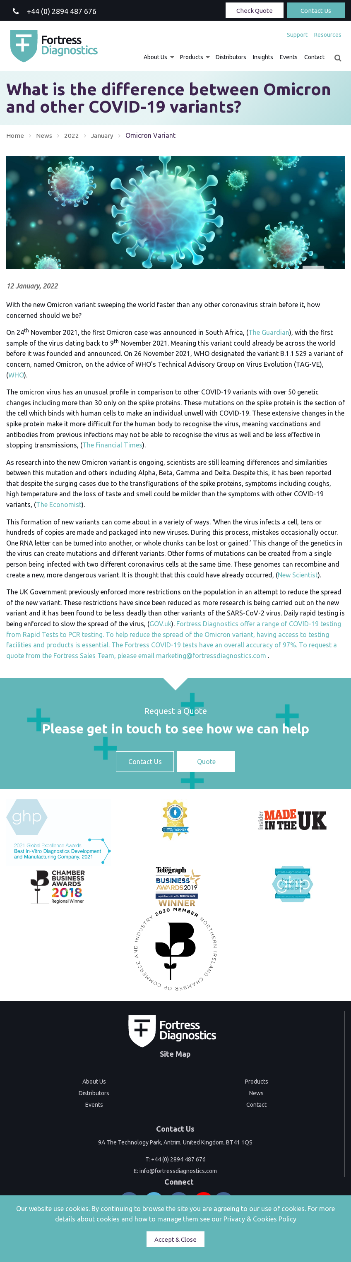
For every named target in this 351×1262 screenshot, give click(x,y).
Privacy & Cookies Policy (260, 1219)
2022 (71, 135)
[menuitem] (297, 34)
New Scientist (298, 575)
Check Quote (254, 10)
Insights (263, 57)
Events (289, 57)
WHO (16, 375)
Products (191, 57)
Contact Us (316, 10)
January (103, 135)
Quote (206, 761)
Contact (314, 57)
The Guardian (268, 332)
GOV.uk (160, 623)
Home (15, 135)
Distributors (231, 57)
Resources (327, 34)
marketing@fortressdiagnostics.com (211, 655)
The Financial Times (112, 445)
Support (297, 34)
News (44, 135)
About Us (155, 57)
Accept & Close (175, 1239)
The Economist (59, 504)
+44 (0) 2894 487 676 (178, 1159)
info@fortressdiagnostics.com (178, 1171)
